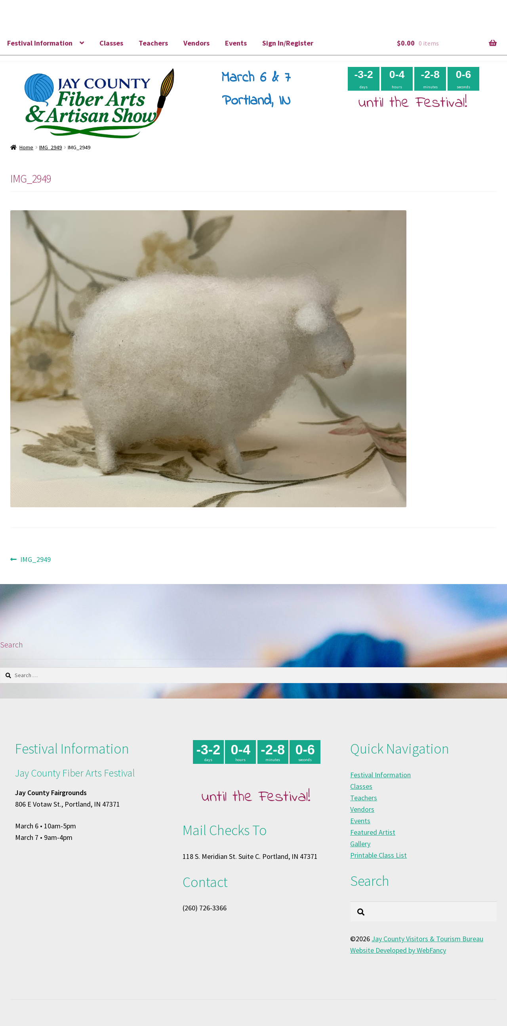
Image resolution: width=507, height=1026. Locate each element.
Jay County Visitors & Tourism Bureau (427, 938)
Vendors (196, 43)
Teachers (153, 43)
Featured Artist (372, 832)
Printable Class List (378, 855)
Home (26, 147)
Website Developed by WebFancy (398, 950)
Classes (111, 43)
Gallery (360, 843)
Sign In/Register (287, 43)
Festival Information (39, 43)
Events (236, 43)
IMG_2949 (50, 147)
